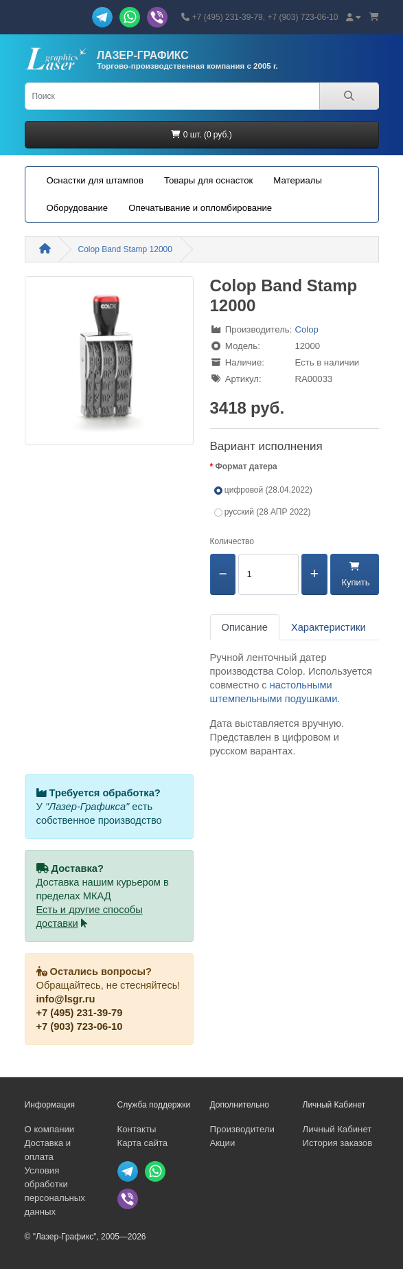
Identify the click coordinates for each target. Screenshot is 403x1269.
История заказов (338, 1143)
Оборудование (77, 208)
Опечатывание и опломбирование (200, 208)
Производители (242, 1129)
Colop (306, 329)
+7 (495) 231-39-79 (79, 1012)
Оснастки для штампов (95, 180)
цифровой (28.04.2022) (263, 490)
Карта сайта (142, 1143)
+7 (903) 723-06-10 (79, 1026)
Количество (232, 541)
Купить (354, 574)
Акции (222, 1143)
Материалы (297, 180)
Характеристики (328, 627)
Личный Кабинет (337, 1129)
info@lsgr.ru (65, 998)
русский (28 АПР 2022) (262, 512)
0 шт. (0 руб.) (201, 134)
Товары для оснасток (208, 180)
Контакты (137, 1129)
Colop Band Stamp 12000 (125, 249)
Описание (245, 627)
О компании (50, 1129)
